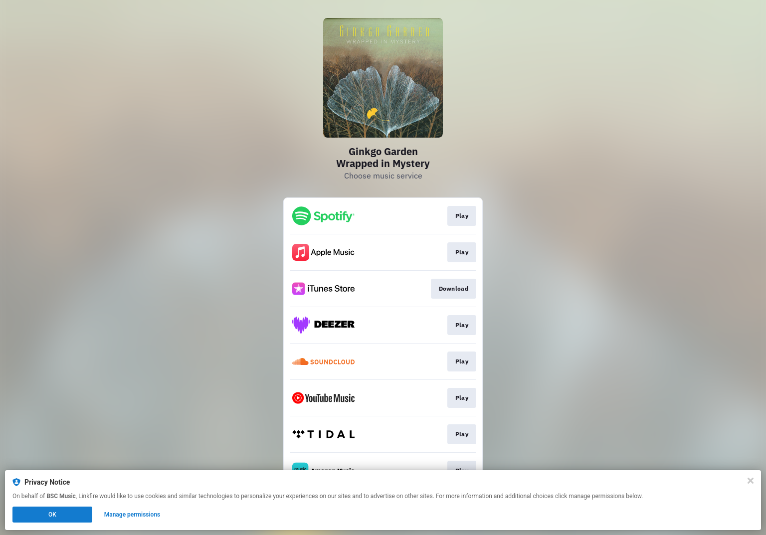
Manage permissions (132, 514)
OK (52, 514)
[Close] (751, 481)
